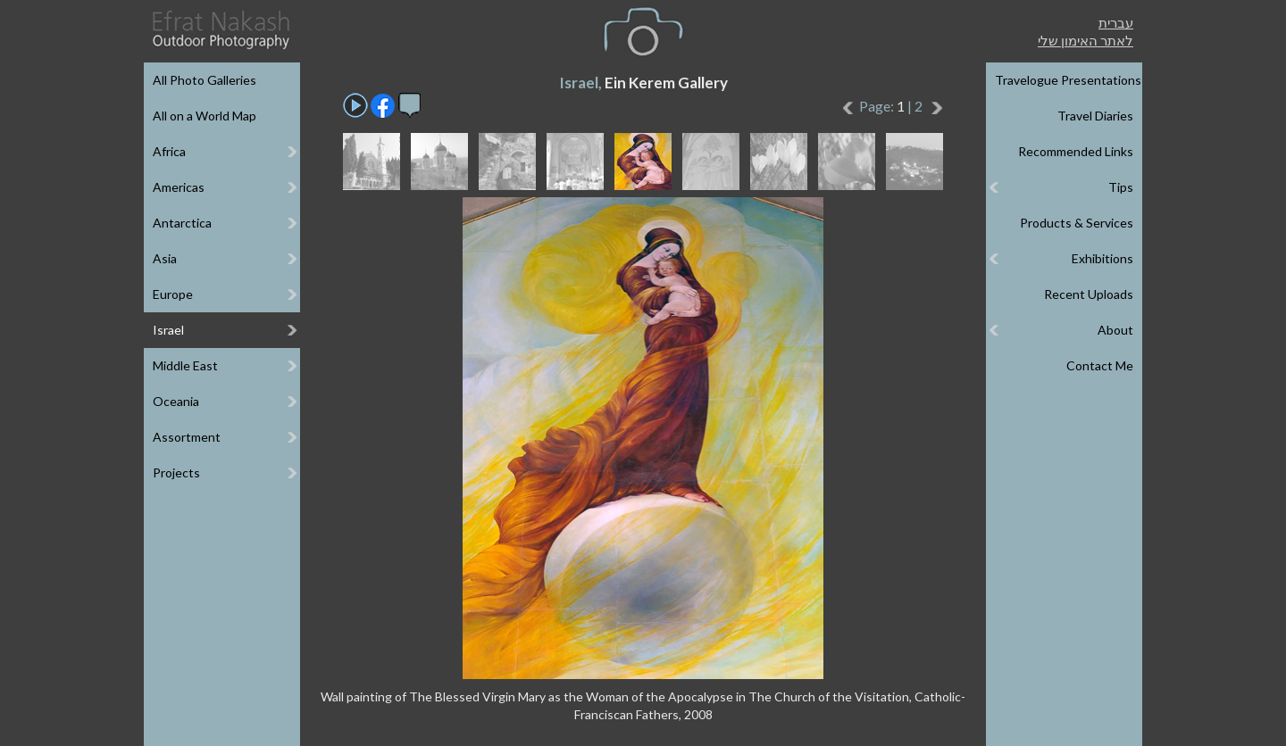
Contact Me (1099, 365)
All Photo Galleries (204, 79)
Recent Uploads (1088, 294)
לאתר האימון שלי (1085, 40)
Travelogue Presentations (1068, 79)
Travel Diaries (1095, 115)
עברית (1115, 22)
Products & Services (1076, 222)
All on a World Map (204, 115)
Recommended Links (1075, 151)
